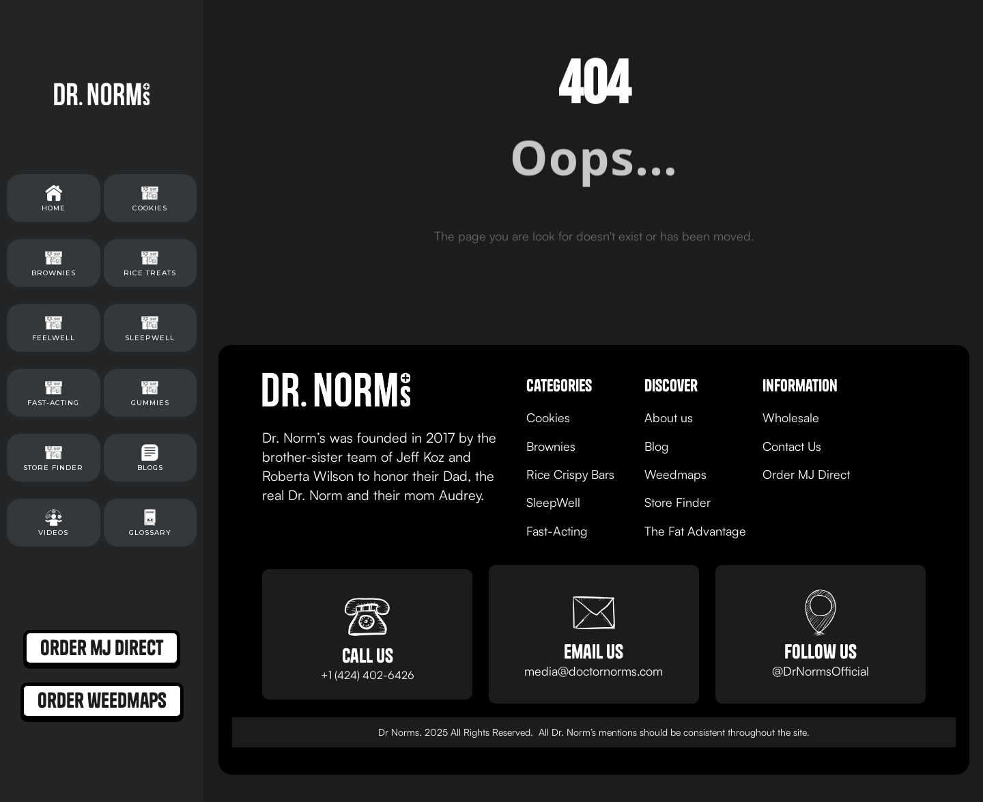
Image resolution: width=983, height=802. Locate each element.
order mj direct (101, 648)
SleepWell (553, 502)
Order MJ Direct (806, 474)
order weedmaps (102, 700)
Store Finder (677, 502)
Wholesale (791, 417)
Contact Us (792, 446)
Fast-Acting (557, 530)
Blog (656, 446)
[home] (101, 94)
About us (668, 417)
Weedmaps (675, 474)
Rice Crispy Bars (570, 474)
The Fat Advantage (695, 530)
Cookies (548, 417)
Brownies (550, 446)
